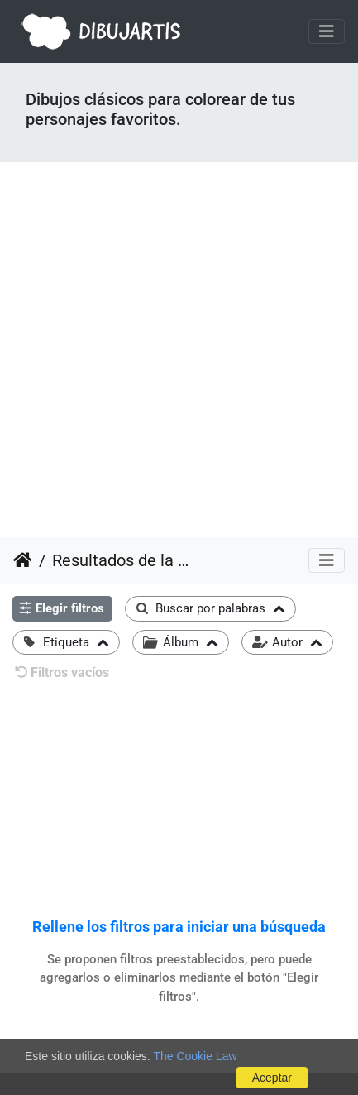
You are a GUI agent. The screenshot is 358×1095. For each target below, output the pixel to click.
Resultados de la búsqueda (120, 560)
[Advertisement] (179, 349)
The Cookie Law (194, 1056)
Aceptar (272, 1077)
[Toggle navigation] (326, 31)
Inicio (22, 560)
